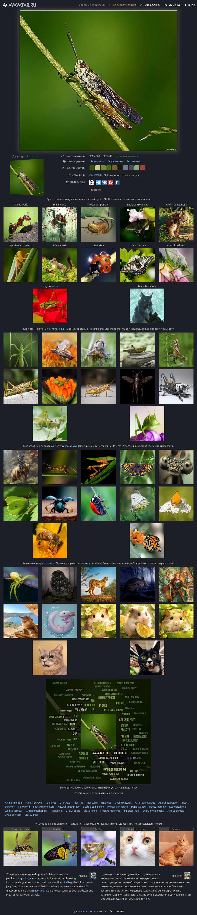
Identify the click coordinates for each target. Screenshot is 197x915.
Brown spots (72, 810)
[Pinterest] (110, 182)
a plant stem (26, 878)
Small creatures (123, 802)
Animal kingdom (13, 802)
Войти (190, 5)
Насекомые (115, 161)
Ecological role (177, 806)
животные (48, 563)
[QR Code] (91, 182)
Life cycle (64, 802)
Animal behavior (34, 802)
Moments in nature (117, 806)
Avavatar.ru (95, 175)
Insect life (92, 802)
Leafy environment (153, 810)
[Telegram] (98, 182)
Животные (97, 161)
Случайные (173, 5)
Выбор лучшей (150, 5)
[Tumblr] (117, 182)
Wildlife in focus (14, 810)
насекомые (70, 446)
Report (96, 190)
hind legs (68, 882)
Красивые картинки (83, 911)
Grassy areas (31, 814)
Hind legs (105, 802)
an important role (39, 890)
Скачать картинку (127, 156)
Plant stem (56, 810)
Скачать (32, 156)
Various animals (175, 810)
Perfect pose (138, 806)
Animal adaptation (168, 802)
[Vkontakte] (104, 182)
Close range (90, 810)
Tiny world (23, 806)
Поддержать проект (122, 5)
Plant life (78, 802)
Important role (131, 810)
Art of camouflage (144, 802)
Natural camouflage (68, 806)
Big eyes (51, 802)
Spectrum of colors (43, 806)
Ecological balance (93, 806)
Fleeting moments (110, 810)
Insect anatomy (157, 806)
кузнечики (59, 328)
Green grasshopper (36, 810)
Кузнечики (134, 161)
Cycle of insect (13, 814)
